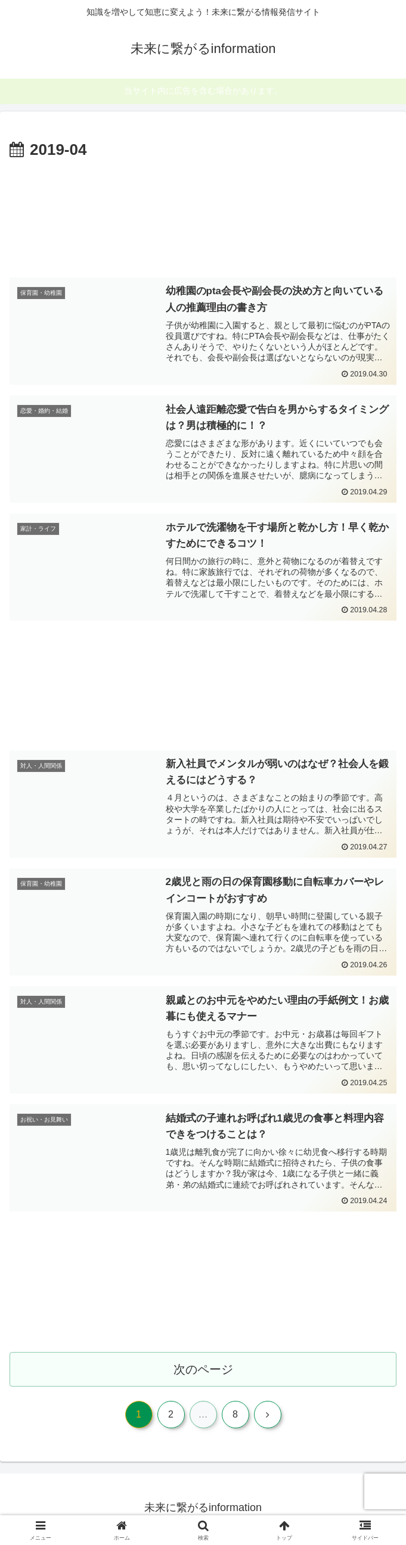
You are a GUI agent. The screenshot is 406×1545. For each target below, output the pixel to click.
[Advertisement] (203, 216)
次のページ (203, 1370)
